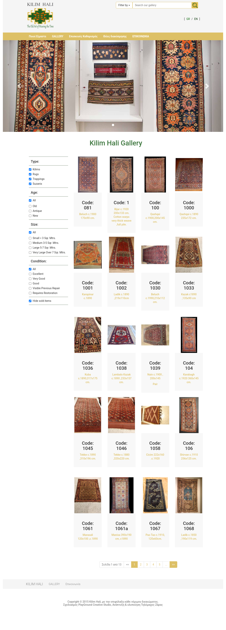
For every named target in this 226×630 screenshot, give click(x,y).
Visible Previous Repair (44, 288)
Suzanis (35, 183)
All (32, 200)
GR (188, 18)
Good (34, 283)
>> (173, 564)
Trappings (37, 178)
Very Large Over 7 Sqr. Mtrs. (47, 252)
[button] (19, 86)
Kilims (34, 169)
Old (33, 206)
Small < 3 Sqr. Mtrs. (42, 238)
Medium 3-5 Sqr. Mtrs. (44, 242)
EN (196, 18)
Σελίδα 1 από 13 (111, 564)
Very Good (37, 278)
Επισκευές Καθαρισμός (83, 36)
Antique (35, 210)
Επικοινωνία (73, 584)
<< (127, 564)
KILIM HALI (34, 584)
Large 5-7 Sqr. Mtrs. (42, 247)
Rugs (34, 174)
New (33, 215)
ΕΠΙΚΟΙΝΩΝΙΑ (140, 36)
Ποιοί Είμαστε (37, 36)
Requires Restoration (43, 293)
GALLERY (57, 36)
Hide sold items (40, 300)
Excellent (36, 273)
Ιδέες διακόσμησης (115, 36)
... (166, 564)
